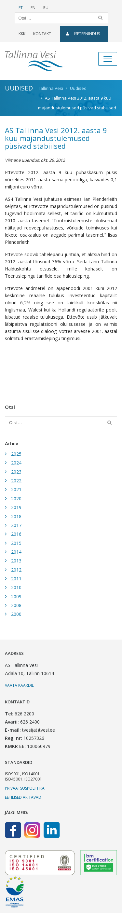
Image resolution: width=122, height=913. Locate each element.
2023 (16, 472)
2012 (16, 570)
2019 (16, 507)
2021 (16, 489)
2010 (16, 587)
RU (45, 7)
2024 (16, 463)
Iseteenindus (83, 33)
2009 (16, 596)
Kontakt (42, 33)
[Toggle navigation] (107, 59)
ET (21, 7)
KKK (22, 33)
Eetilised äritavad (23, 797)
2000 (16, 614)
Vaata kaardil (19, 685)
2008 (16, 605)
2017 (16, 525)
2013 (16, 561)
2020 (16, 498)
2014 (16, 552)
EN (33, 7)
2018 (16, 516)
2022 (16, 480)
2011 (16, 578)
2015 (16, 543)
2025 (16, 454)
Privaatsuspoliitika (25, 788)
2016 (16, 534)
